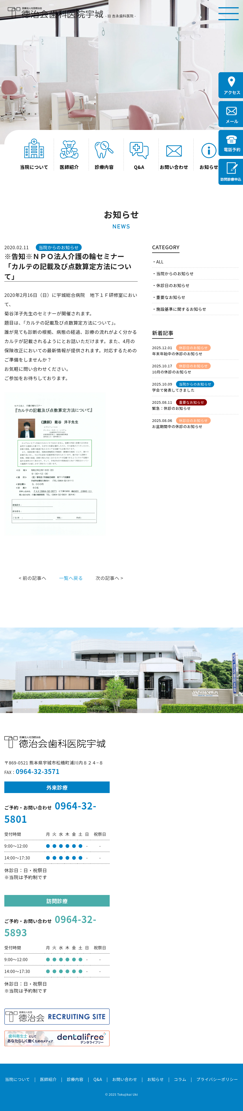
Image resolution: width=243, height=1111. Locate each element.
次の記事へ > (109, 577)
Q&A (98, 1079)
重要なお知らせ (170, 297)
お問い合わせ (124, 1079)
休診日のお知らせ (173, 285)
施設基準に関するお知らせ (181, 309)
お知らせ (155, 1079)
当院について (17, 1079)
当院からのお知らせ (175, 273)
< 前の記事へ (32, 577)
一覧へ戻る (71, 577)
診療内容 (75, 1079)
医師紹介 (48, 1079)
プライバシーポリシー (217, 1079)
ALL (159, 262)
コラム (180, 1079)
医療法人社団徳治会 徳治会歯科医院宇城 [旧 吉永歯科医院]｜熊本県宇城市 (55, 12)
